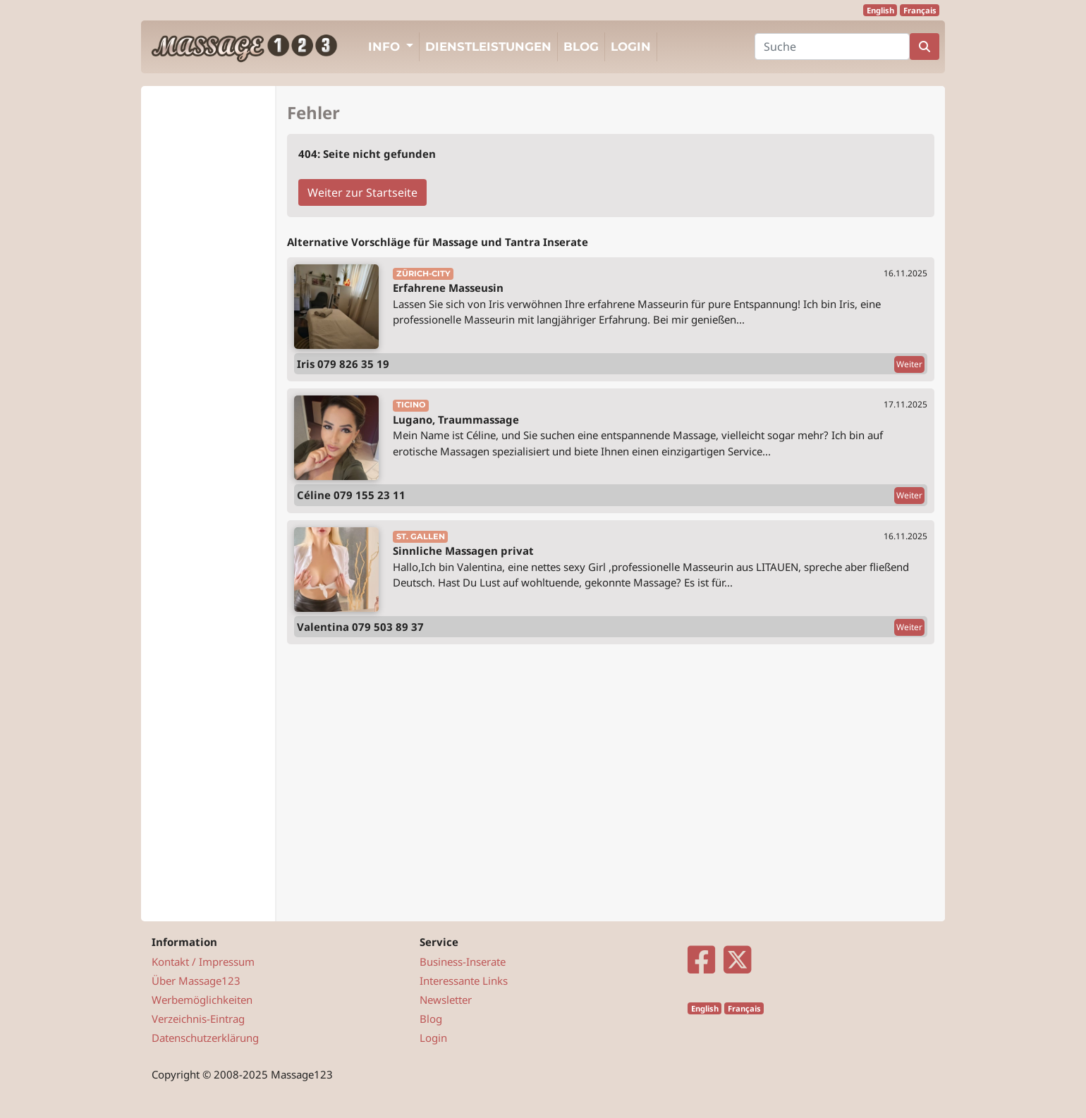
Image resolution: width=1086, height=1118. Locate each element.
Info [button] (385, 46)
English (880, 10)
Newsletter (446, 1000)
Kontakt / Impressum (203, 961)
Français (919, 10)
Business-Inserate (463, 961)
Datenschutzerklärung (205, 1038)
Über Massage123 (196, 980)
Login (631, 46)
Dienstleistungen (488, 46)
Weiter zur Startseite (362, 192)
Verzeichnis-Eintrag (198, 1019)
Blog (581, 46)
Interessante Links (464, 980)
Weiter (909, 364)
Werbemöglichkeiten (202, 1000)
